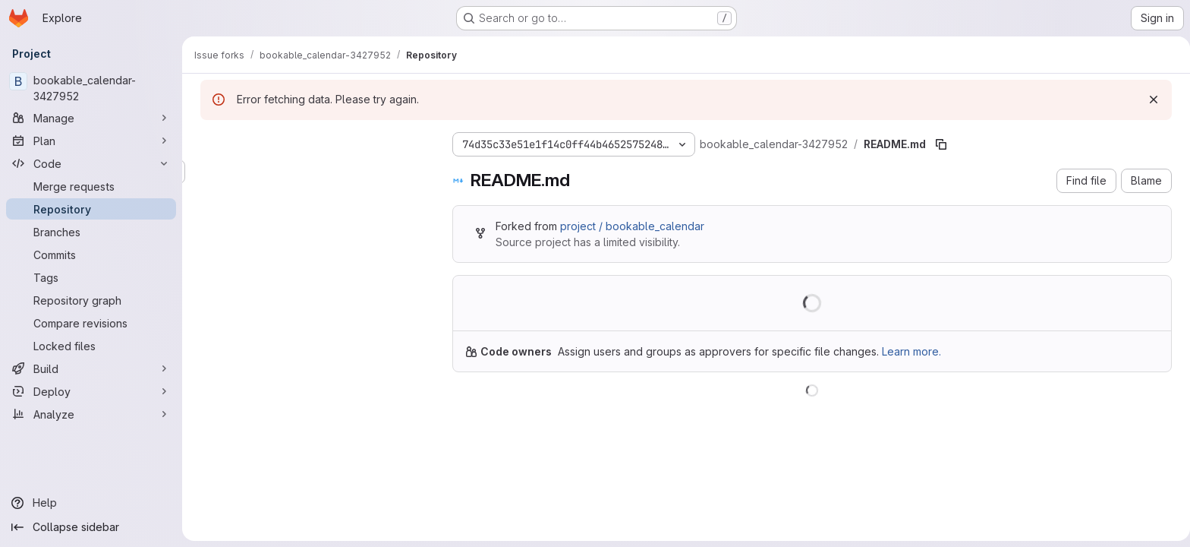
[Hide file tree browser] (209, 141)
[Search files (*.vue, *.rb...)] (311, 172)
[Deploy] (91, 391)
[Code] (91, 163)
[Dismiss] (1150, 99)
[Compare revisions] (91, 323)
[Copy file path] (938, 144)
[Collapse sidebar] (91, 527)
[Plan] (91, 140)
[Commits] (91, 254)
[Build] (91, 368)
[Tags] (91, 277)
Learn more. (908, 351)
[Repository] (91, 209)
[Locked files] (91, 345)
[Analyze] (91, 414)
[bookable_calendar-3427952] (91, 88)
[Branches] (91, 231)
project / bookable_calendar (629, 226)
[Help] (91, 503)
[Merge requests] (91, 186)
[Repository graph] (91, 300)
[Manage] (91, 117)
